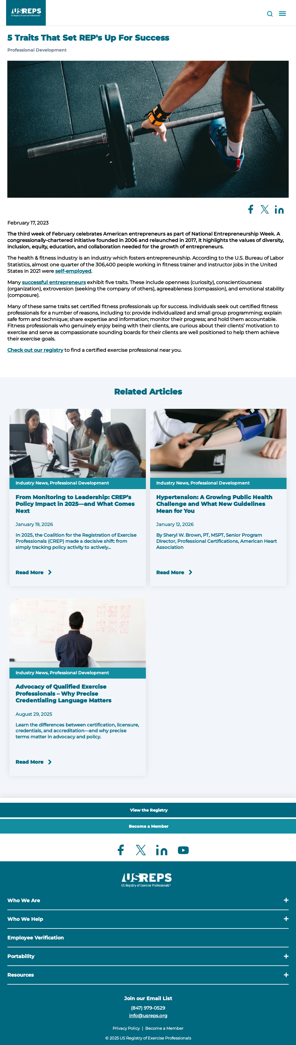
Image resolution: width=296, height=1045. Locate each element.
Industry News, (32, 483)
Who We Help (25, 919)
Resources (20, 975)
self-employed (73, 271)
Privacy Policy (126, 1028)
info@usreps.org (148, 1015)
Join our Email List (148, 998)
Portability (20, 956)
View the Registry (149, 810)
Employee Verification (35, 938)
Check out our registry (35, 350)
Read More (29, 572)
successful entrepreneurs (54, 282)
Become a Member (148, 826)
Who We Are (23, 900)
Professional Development (37, 50)
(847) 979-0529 (148, 1008)
